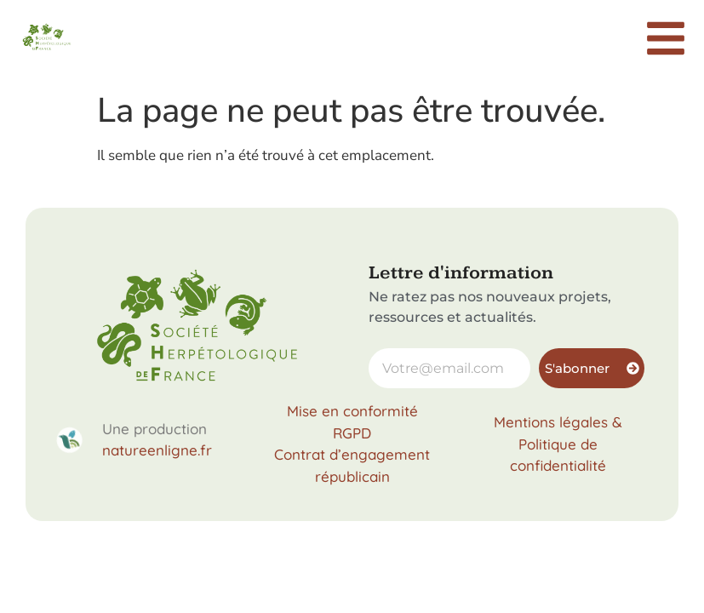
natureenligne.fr (157, 450)
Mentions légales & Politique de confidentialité (558, 443)
